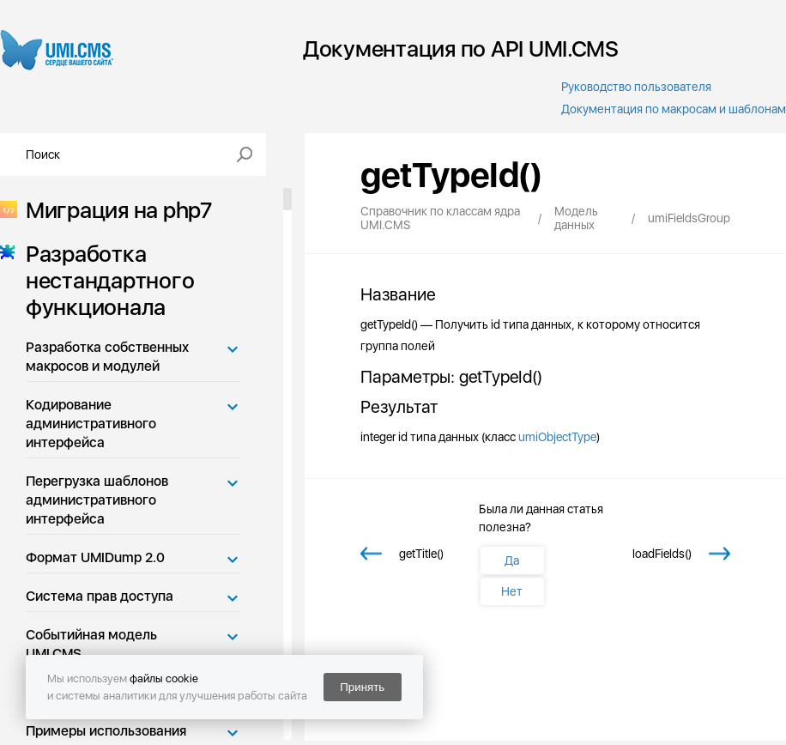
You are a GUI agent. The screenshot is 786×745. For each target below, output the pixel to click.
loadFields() (662, 553)
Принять (362, 687)
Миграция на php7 (113, 210)
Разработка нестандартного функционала (104, 280)
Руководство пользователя (636, 87)
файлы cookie (164, 678)
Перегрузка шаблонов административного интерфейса (97, 500)
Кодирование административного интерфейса (91, 424)
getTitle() (421, 553)
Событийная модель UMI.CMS (91, 644)
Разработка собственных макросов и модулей (107, 356)
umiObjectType (557, 437)
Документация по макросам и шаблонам (673, 109)
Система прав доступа (99, 596)
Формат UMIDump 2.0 (95, 557)
